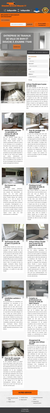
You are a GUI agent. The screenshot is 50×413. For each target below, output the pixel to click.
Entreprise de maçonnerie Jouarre (37, 402)
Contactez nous (17, 46)
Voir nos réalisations (5, 20)
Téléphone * (31, 74)
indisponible (11, 10)
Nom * (29, 58)
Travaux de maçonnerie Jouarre (38, 398)
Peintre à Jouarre (11, 401)
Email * (29, 69)
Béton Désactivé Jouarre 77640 (13, 398)
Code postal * (31, 63)
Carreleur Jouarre (24, 397)
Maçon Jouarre (24, 399)
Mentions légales (25, 411)
